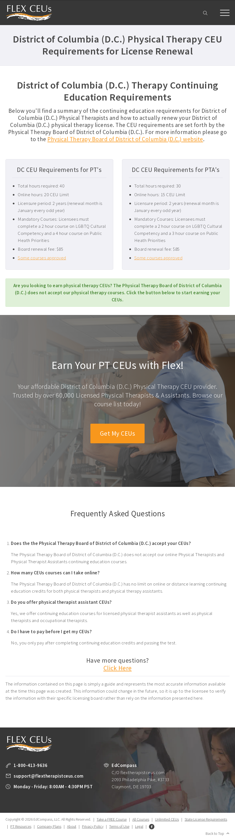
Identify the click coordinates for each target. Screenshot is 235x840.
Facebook (151, 827)
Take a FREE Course (112, 819)
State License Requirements (206, 819)
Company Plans (49, 826)
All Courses (140, 819)
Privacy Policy (92, 826)
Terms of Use (119, 826)
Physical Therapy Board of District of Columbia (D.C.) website (125, 139)
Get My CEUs (117, 433)
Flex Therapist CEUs (29, 13)
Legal (139, 826)
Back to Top (215, 833)
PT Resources (20, 826)
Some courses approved (42, 258)
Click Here (117, 668)
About (71, 826)
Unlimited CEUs (167, 819)
